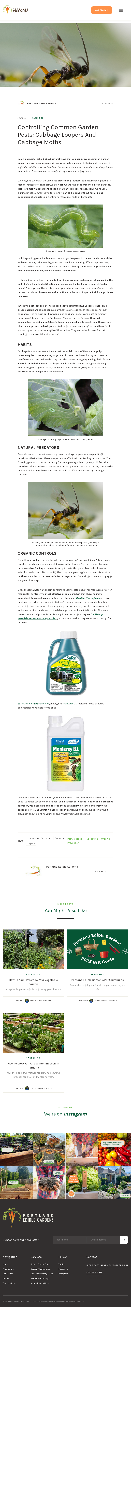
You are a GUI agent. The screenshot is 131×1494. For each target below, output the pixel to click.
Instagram (63, 1274)
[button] (121, 10)
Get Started (101, 10)
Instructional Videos (40, 1283)
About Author (107, 103)
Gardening (37, 118)
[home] (15, 10)
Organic (31, 843)
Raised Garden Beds (40, 1264)
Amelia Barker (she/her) (41, 1001)
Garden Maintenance (40, 1269)
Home (5, 1264)
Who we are (8, 1269)
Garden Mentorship (40, 1278)
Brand (33, 703)
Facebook (63, 1269)
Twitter (62, 1264)
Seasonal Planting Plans (42, 1274)
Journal (6, 1278)
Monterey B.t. (70, 703)
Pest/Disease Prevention (38, 838)
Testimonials (9, 1283)
